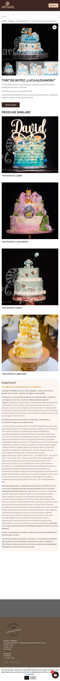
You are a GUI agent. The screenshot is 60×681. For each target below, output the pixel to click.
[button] (54, 27)
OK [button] (27, 678)
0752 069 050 (7, 656)
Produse (11, 21)
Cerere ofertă (10, 105)
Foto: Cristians (23, 667)
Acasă (4, 21)
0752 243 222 (7, 649)
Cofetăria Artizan (13, 631)
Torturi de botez (22, 21)
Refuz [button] (33, 678)
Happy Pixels (14, 667)
